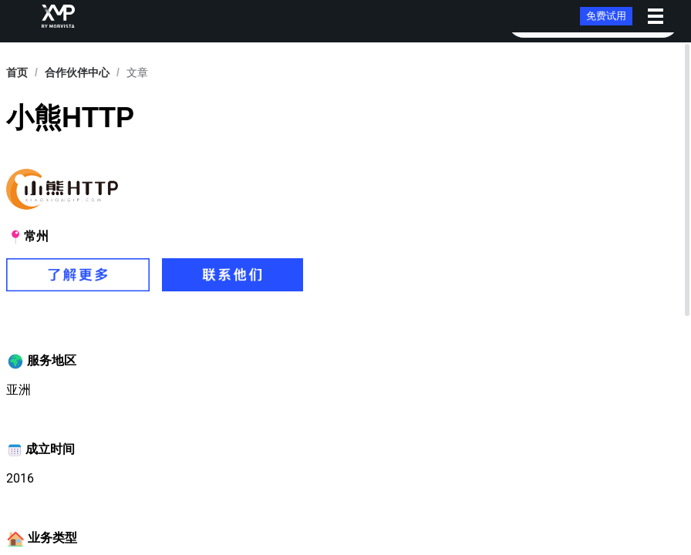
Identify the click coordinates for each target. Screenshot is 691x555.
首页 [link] (17, 72)
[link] (77, 72)
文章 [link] (137, 72)
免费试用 (606, 16)
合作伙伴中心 (77, 72)
